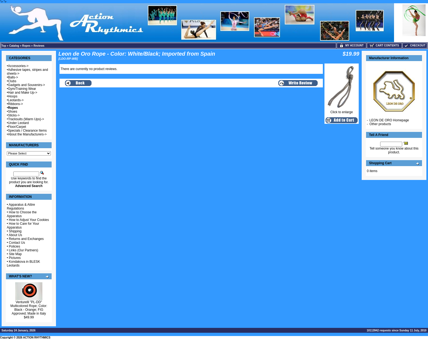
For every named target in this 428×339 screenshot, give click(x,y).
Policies (14, 246)
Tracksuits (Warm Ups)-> (26, 119)
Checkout (414, 45)
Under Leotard (18, 123)
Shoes (12, 111)
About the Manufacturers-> (27, 134)
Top (3, 45)
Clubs (12, 81)
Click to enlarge (341, 110)
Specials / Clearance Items (27, 130)
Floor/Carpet (17, 127)
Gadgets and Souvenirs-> (26, 85)
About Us (15, 235)
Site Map (15, 254)
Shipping (15, 231)
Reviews (38, 45)
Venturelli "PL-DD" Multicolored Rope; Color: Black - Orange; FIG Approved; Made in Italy (28, 307)
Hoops (12, 96)
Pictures (15, 258)
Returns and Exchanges (26, 239)
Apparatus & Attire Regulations (21, 206)
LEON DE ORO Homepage (389, 120)
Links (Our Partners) (23, 250)
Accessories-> (18, 66)
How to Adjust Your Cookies (29, 220)
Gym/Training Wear (22, 89)
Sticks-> (14, 115)
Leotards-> (16, 100)
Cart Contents (384, 45)
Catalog (14, 45)
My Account (351, 45)
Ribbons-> (15, 104)
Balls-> (13, 77)
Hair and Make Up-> (22, 92)
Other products (380, 124)
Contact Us (17, 243)
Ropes (26, 45)
